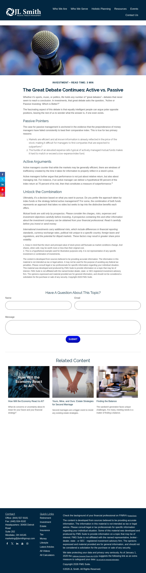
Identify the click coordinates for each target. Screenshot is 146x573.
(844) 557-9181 (20, 518)
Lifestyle (44, 543)
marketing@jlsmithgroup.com (20, 538)
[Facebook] (7, 543)
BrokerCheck (132, 516)
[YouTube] (22, 543)
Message (10, 308)
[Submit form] (73, 330)
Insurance (45, 530)
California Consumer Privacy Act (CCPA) (85, 556)
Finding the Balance (107, 392)
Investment (45, 522)
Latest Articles (47, 547)
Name (8, 289)
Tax (41, 534)
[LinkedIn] (17, 543)
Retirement (45, 518)
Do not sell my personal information (108, 559)
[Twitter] (12, 543)
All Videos (45, 551)
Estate (43, 526)
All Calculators (47, 555)
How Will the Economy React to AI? (26, 392)
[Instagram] (27, 543)
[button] (59, 5)
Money (43, 538)
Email (77, 289)
